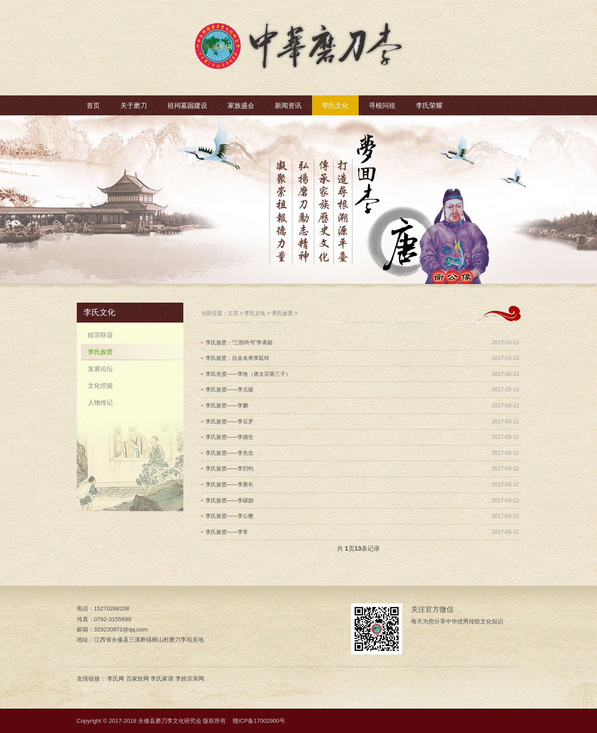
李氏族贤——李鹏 (227, 405)
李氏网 (115, 678)
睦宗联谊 (100, 335)
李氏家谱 (162, 678)
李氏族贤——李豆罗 (229, 421)
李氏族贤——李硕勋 (229, 500)
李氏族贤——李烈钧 (229, 468)
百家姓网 (137, 678)
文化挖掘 (100, 385)
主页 (233, 313)
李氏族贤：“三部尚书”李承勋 (239, 342)
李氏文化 (254, 313)
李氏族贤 (282, 313)
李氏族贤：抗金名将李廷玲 (237, 358)
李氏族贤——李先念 (229, 453)
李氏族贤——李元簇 (229, 389)
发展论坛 (100, 368)
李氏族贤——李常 (227, 532)
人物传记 (100, 402)
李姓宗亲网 (189, 678)
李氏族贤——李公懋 (229, 516)
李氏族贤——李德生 (229, 437)
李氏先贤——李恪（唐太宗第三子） (248, 374)
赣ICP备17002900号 (259, 720)
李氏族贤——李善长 (229, 484)
